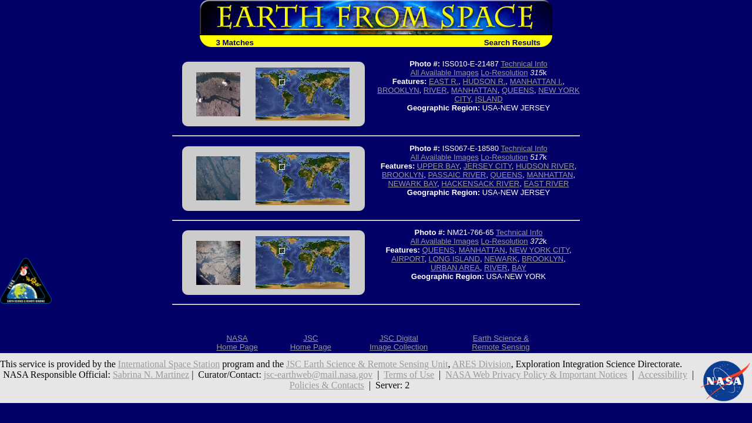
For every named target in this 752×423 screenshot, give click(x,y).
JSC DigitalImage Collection (399, 342)
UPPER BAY (438, 166)
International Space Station (169, 364)
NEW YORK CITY (539, 250)
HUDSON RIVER (545, 166)
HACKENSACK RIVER (480, 183)
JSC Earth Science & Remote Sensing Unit (367, 364)
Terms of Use (409, 375)
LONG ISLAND (453, 258)
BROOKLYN (398, 90)
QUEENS (518, 90)
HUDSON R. (484, 81)
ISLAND (489, 99)
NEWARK (501, 258)
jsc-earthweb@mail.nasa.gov (318, 375)
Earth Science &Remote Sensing (501, 342)
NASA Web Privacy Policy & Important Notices (536, 375)
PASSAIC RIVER (457, 174)
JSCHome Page (310, 342)
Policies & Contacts (327, 385)
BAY (519, 267)
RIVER (435, 90)
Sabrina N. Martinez (151, 375)
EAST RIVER (546, 183)
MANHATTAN (474, 90)
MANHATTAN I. (536, 81)
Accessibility (662, 375)
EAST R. (443, 81)
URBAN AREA (455, 267)
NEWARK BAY (412, 183)
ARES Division (481, 364)
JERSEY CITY (488, 166)
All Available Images (445, 72)
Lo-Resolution (504, 72)
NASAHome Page (236, 342)
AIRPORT (407, 258)
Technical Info (524, 63)
